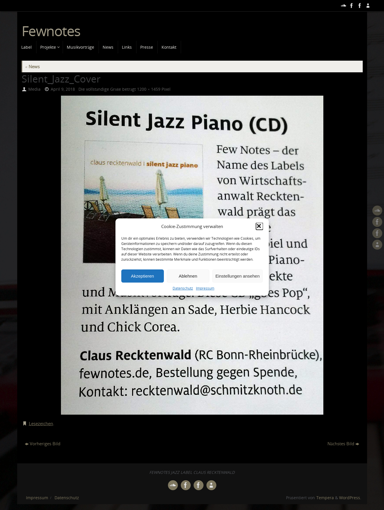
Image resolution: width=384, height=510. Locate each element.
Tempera (325, 497)
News (32, 66)
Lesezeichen (41, 423)
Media (34, 89)
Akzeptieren (142, 283)
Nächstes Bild (343, 443)
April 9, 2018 (63, 89)
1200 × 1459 (148, 89)
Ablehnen (188, 283)
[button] (259, 234)
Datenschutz (183, 296)
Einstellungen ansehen (237, 283)
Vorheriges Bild (42, 443)
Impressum (205, 296)
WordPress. (350, 497)
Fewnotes (51, 31)
